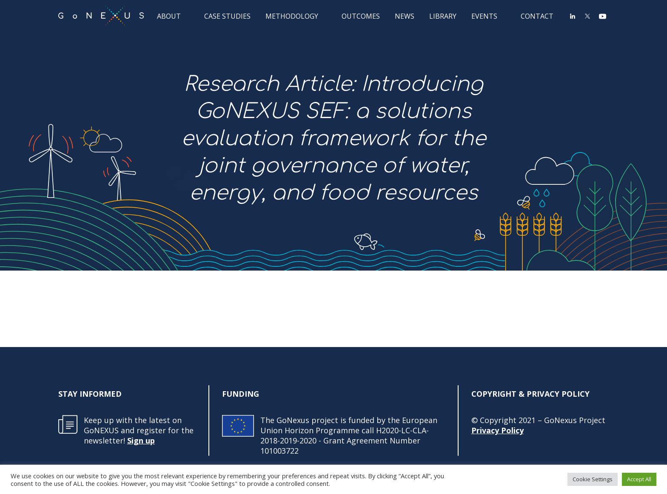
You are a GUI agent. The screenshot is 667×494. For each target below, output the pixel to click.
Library (442, 15)
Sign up (141, 440)
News (404, 15)
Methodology (291, 15)
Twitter (587, 16)
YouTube (602, 16)
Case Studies (227, 15)
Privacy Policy (497, 430)
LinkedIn (572, 16)
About (169, 15)
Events (484, 15)
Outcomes (361, 15)
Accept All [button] (639, 479)
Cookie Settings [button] (593, 479)
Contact (537, 15)
